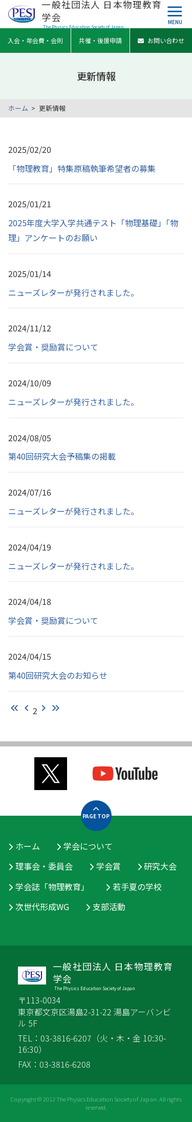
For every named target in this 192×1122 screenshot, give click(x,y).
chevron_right (43, 708)
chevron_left (26, 708)
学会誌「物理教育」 (52, 886)
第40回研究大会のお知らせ (58, 675)
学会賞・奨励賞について (53, 347)
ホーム (18, 108)
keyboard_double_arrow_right (56, 708)
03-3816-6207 (66, 1038)
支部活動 (109, 906)
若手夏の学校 (137, 886)
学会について (88, 846)
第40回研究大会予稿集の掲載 (62, 456)
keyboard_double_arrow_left (14, 708)
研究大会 (160, 866)
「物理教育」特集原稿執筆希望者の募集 (82, 168)
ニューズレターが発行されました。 (73, 292)
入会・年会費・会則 (35, 40)
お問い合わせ (161, 40)
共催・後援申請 (100, 40)
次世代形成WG (42, 906)
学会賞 (108, 866)
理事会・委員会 (44, 866)
